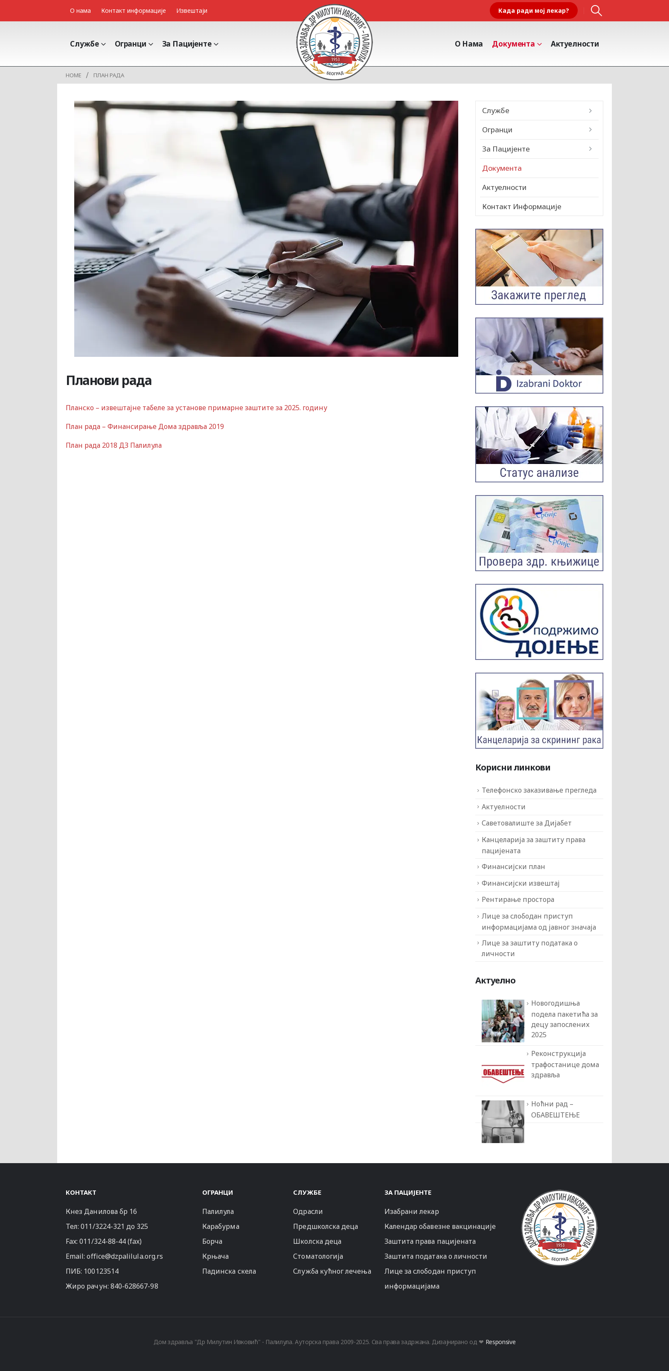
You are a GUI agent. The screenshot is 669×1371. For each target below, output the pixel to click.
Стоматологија (318, 1256)
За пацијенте (187, 44)
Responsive (501, 1342)
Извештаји (191, 10)
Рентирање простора (518, 899)
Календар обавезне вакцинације (440, 1226)
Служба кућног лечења (332, 1271)
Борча (212, 1241)
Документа (513, 44)
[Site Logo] (334, 41)
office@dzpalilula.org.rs (125, 1256)
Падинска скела (229, 1271)
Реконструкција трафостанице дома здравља (565, 1064)
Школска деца (317, 1241)
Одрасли (308, 1211)
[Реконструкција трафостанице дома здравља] (503, 1071)
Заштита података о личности (436, 1256)
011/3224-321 (103, 1226)
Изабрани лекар (411, 1211)
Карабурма (220, 1226)
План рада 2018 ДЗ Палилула (114, 445)
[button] (596, 10)
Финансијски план (513, 866)
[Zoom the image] (559, 1193)
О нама (80, 10)
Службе (84, 44)
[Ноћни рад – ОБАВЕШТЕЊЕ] (503, 1121)
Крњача (215, 1256)
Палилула (218, 1211)
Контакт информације (133, 10)
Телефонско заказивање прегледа (539, 790)
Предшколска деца (325, 1226)
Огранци (130, 44)
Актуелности (575, 44)
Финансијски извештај (521, 883)
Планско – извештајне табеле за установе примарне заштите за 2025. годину (197, 407)
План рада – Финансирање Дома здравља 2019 (145, 426)
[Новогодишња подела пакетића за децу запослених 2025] (503, 1021)
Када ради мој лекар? (533, 10)
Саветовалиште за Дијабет (527, 823)
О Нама (469, 44)
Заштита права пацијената (430, 1241)
